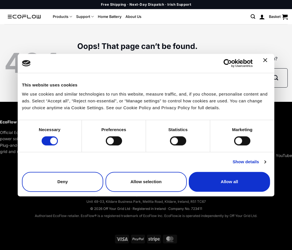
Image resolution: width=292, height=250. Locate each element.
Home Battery (109, 17)
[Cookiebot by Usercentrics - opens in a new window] (228, 63)
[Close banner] (266, 63)
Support (85, 16)
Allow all (229, 181)
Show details (246, 162)
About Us (133, 17)
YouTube (284, 155)
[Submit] (275, 77)
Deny (62, 181)
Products (62, 16)
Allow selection (145, 181)
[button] (253, 16)
